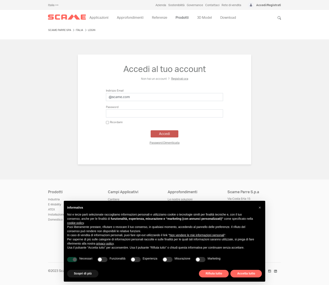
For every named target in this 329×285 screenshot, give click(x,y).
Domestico (55, 219)
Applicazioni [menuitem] (98, 17)
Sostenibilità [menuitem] (176, 5)
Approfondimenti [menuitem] (130, 17)
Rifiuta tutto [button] (214, 273)
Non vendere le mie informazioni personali (196, 235)
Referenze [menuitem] (159, 17)
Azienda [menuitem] (160, 5)
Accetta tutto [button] (246, 273)
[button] (259, 207)
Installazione (56, 214)
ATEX (51, 209)
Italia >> (53, 5)
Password (112, 107)
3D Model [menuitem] (204, 17)
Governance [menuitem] (195, 5)
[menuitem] (165, 143)
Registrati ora (179, 78)
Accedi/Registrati (268, 5)
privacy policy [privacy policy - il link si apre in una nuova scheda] (105, 243)
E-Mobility (54, 204)
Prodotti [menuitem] (182, 17)
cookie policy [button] (75, 223)
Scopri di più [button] (83, 273)
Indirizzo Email (115, 90)
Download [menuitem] (228, 17)
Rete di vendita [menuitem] (231, 5)
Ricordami (114, 122)
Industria (54, 199)
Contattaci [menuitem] (212, 5)
